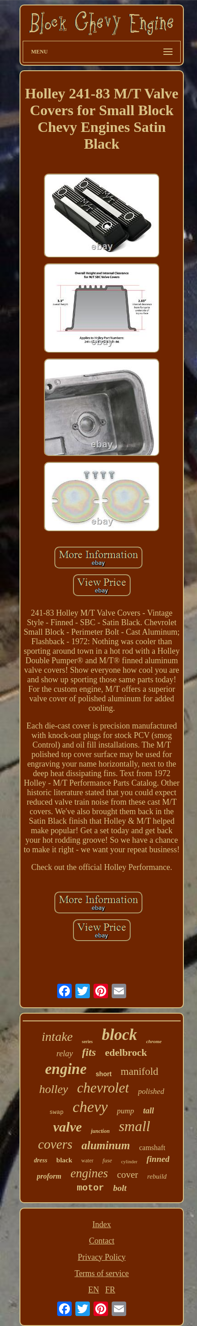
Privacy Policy (102, 1257)
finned (158, 1159)
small (134, 1126)
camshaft (152, 1147)
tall (148, 1110)
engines (89, 1173)
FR (110, 1289)
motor (90, 1188)
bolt (120, 1188)
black (64, 1160)
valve (67, 1126)
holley (53, 1089)
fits (89, 1052)
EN (93, 1289)
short (104, 1074)
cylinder (129, 1161)
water (87, 1160)
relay (64, 1053)
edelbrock (126, 1052)
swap (56, 1112)
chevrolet (103, 1088)
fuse (107, 1160)
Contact (101, 1240)
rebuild (157, 1176)
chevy (90, 1106)
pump (125, 1111)
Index (102, 1224)
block (119, 1035)
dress (41, 1160)
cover (127, 1174)
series (87, 1041)
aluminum (105, 1145)
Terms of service (101, 1273)
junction (100, 1131)
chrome (154, 1041)
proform (49, 1176)
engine (66, 1069)
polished (151, 1091)
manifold (139, 1071)
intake (57, 1037)
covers (55, 1144)
